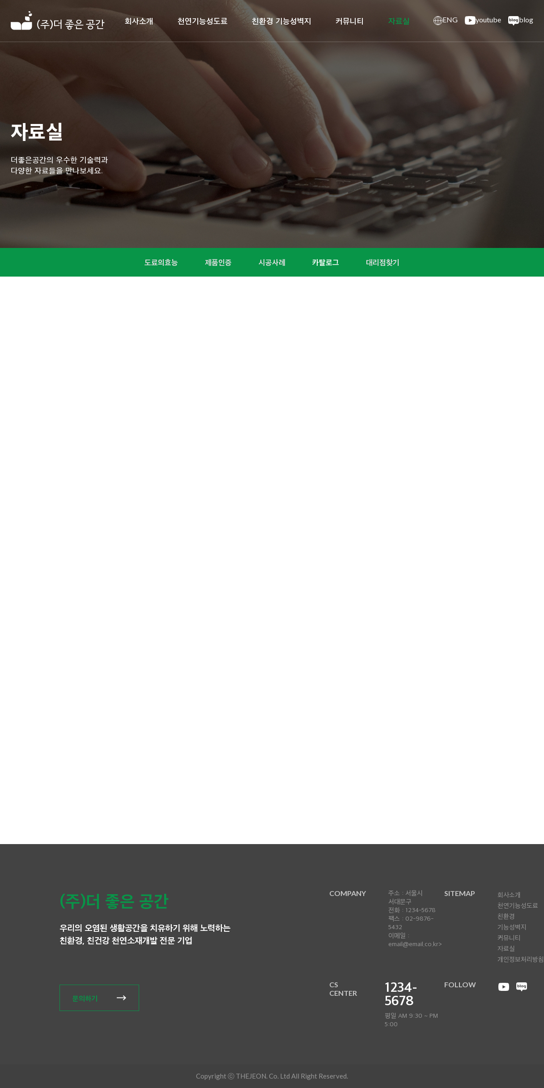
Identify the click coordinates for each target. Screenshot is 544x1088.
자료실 (399, 21)
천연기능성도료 (203, 21)
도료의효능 (157, 262)
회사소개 (139, 21)
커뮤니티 (350, 21)
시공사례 (272, 262)
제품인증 (216, 262)
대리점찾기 (386, 262)
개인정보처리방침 (520, 959)
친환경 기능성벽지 (281, 21)
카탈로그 (327, 262)
